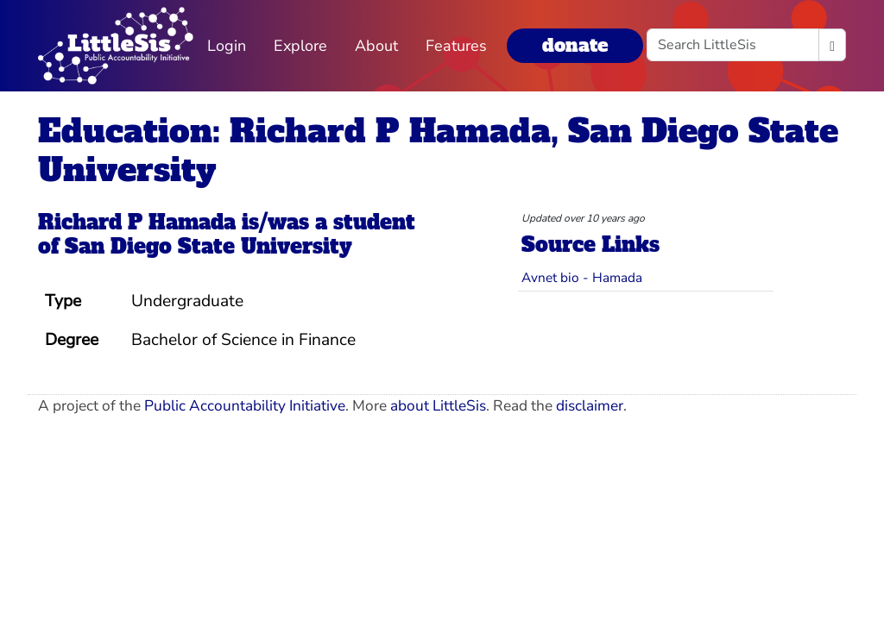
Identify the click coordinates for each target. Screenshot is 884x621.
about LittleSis (438, 406)
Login (226, 45)
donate (575, 45)
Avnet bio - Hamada (581, 277)
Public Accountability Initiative (244, 406)
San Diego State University (208, 246)
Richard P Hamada (137, 222)
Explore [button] (300, 45)
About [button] (376, 45)
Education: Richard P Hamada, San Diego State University (438, 150)
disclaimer (589, 406)
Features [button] (456, 45)
